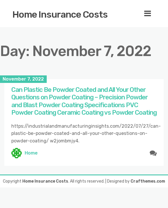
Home (31, 153)
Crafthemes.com (148, 181)
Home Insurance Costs (60, 14)
